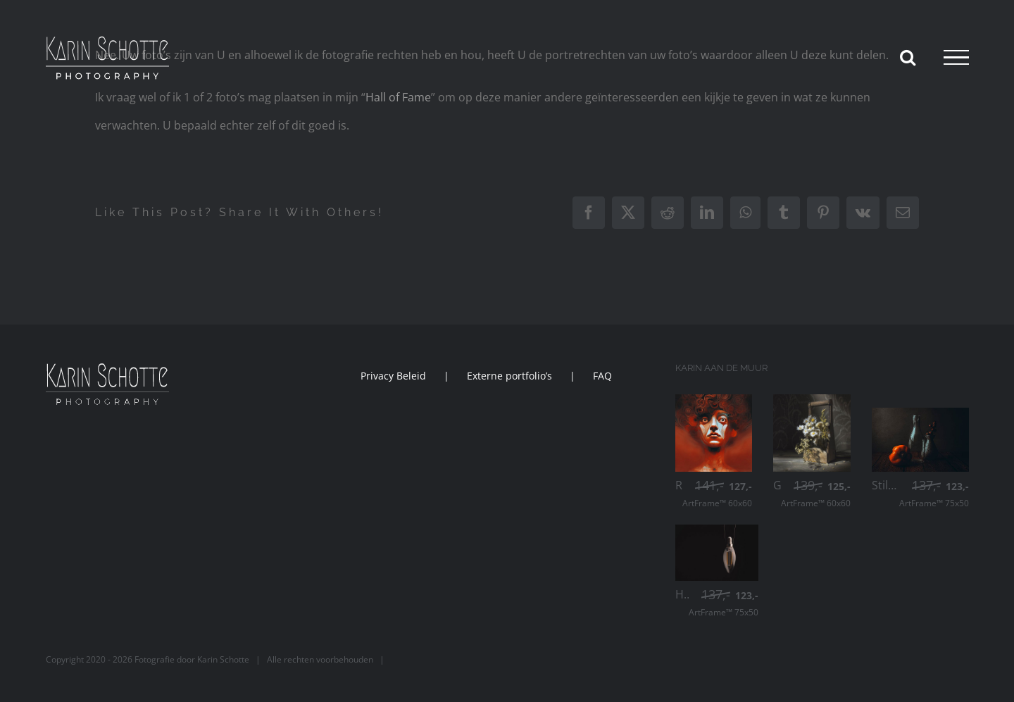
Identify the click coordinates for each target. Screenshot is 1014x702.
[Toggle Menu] (956, 57)
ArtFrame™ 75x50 (934, 494)
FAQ (602, 375)
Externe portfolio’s (509, 375)
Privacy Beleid (393, 375)
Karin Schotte (223, 659)
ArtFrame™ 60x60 (717, 494)
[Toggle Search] (907, 57)
